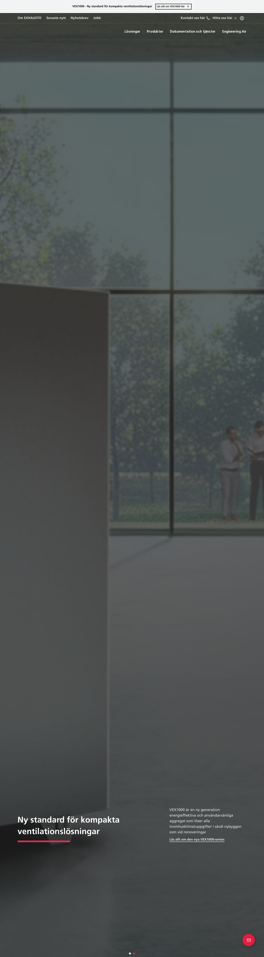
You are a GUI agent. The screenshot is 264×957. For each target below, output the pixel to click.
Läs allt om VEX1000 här (170, 6)
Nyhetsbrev (79, 18)
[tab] (130, 953)
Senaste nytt (56, 18)
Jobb (97, 18)
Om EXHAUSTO (29, 18)
